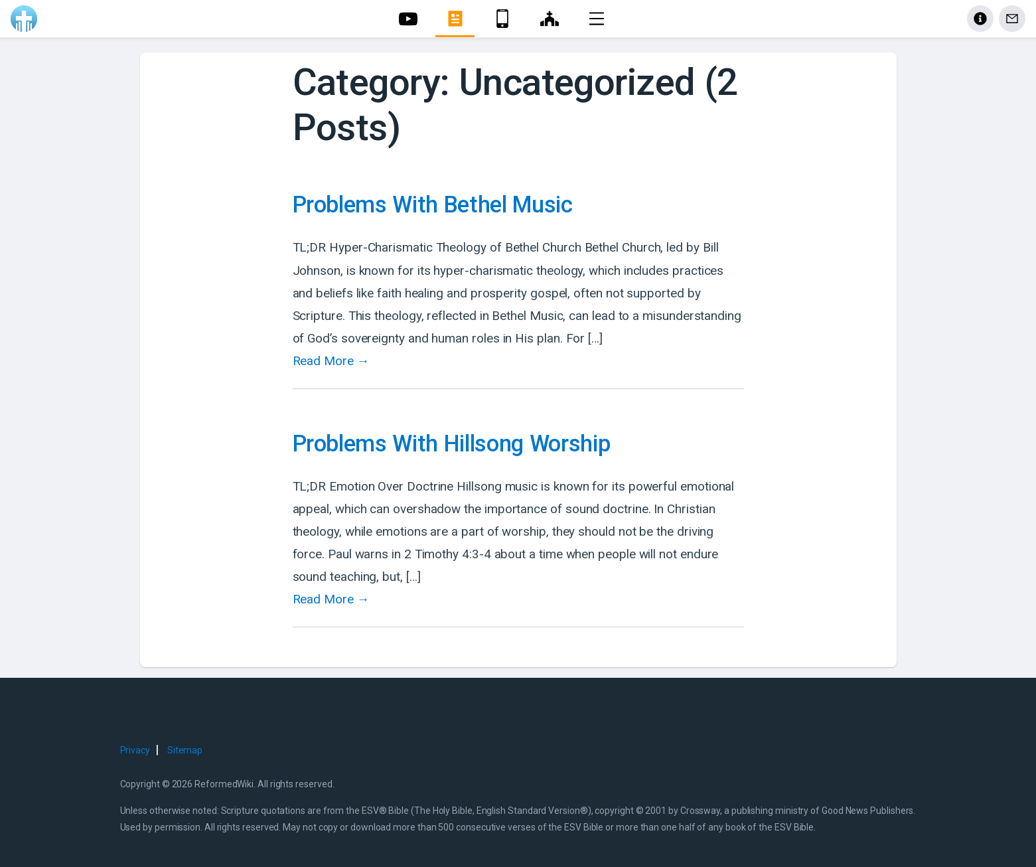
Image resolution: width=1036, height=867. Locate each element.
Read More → (331, 360)
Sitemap (184, 750)
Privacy (135, 750)
